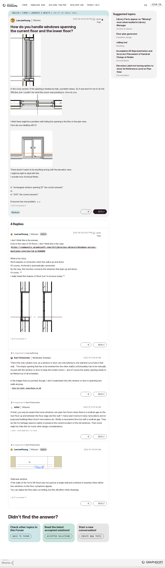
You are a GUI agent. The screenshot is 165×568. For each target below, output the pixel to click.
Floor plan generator (126, 34)
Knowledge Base (38, 5)
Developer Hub (76, 5)
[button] (25, 60)
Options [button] (105, 13)
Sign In (156, 5)
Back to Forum (21, 536)
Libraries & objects (124, 29)
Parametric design (124, 37)
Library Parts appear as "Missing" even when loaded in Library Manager (133, 22)
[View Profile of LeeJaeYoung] (23, 20)
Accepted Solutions (58, 536)
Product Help (93, 5)
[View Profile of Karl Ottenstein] (22, 357)
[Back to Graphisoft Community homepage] (10, 5)
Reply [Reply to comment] (101, 345)
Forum (24, 5)
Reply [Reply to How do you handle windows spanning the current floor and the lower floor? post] (101, 211)
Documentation (122, 60)
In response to (25, 353)
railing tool (121, 42)
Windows (15, 212)
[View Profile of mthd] (16, 407)
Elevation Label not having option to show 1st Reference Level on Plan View (134, 68)
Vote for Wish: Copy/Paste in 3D (26, 388)
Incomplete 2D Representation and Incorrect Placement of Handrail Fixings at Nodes (134, 54)
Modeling (120, 46)
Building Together (57, 5)
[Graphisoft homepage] (152, 562)
